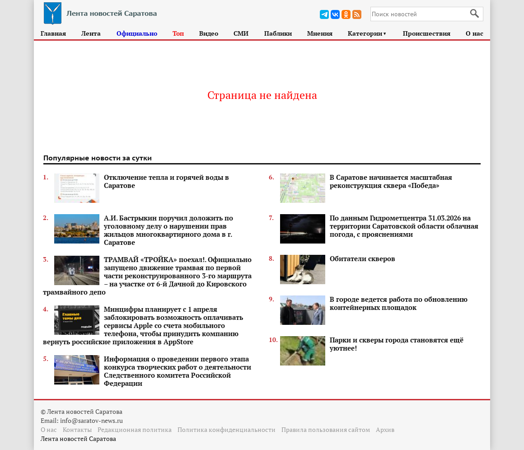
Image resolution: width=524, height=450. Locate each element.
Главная (53, 33)
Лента (91, 33)
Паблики (278, 33)
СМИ (241, 33)
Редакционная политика (135, 429)
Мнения (319, 33)
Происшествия (426, 33)
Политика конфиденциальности (227, 429)
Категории (367, 33)
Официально (137, 33)
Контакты (77, 429)
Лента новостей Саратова (78, 438)
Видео (208, 33)
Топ (178, 33)
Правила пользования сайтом (325, 429)
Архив (385, 429)
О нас (474, 33)
